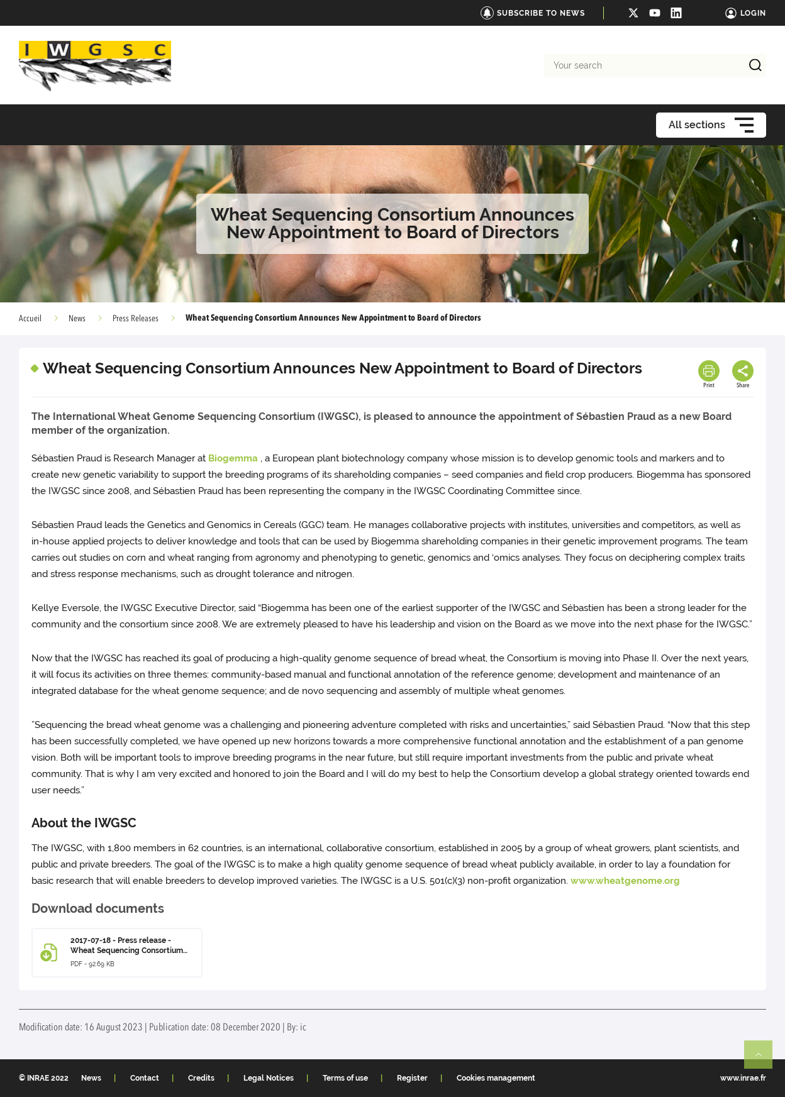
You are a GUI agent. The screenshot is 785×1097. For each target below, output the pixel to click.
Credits (201, 1078)
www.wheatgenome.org (625, 880)
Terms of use (345, 1078)
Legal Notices (268, 1078)
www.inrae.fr (743, 1078)
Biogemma (233, 458)
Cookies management (496, 1078)
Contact (144, 1078)
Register (412, 1078)
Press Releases (136, 318)
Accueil (30, 318)
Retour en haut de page (763, 1060)
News (77, 318)
